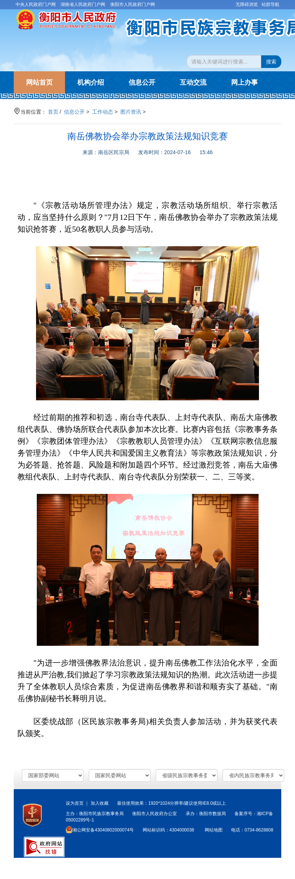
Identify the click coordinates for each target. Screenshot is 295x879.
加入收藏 (99, 803)
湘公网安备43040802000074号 (100, 830)
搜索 (271, 62)
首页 (53, 112)
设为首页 (75, 803)
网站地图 (214, 830)
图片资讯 (130, 112)
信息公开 (74, 112)
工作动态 (102, 112)
